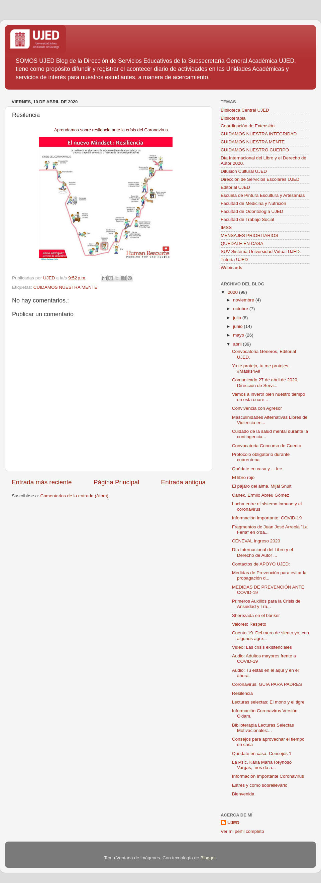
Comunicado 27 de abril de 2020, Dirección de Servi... (265, 382)
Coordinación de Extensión (248, 125)
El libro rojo (243, 477)
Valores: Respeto (249, 624)
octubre (241, 308)
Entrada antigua (183, 482)
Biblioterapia (233, 118)
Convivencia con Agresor (257, 408)
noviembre (244, 299)
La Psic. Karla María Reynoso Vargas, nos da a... (262, 765)
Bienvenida (243, 793)
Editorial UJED (235, 187)
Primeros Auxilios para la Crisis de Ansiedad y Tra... (266, 604)
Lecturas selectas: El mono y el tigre (268, 702)
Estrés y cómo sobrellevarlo (260, 785)
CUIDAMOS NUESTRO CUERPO (255, 149)
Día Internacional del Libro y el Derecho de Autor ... (262, 552)
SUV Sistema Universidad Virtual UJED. (261, 251)
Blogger (208, 857)
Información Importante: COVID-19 (267, 517)
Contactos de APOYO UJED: (261, 563)
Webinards (231, 267)
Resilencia (242, 693)
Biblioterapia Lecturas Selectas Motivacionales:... (263, 728)
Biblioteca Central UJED (245, 110)
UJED (233, 822)
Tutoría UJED (234, 259)
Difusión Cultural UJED (244, 171)
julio (237, 317)
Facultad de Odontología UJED (252, 211)
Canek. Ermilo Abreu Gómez (260, 495)
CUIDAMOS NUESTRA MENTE (65, 287)
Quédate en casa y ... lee (257, 468)
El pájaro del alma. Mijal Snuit (262, 486)
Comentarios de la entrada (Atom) (74, 495)
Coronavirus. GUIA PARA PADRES (267, 684)
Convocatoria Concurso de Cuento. (267, 445)
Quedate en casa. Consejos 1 (262, 753)
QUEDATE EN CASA (242, 243)
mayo (239, 335)
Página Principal (116, 482)
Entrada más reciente (42, 482)
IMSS (226, 227)
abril (238, 344)
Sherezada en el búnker (256, 615)
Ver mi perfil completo (242, 831)
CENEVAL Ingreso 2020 (256, 540)
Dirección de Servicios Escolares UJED (260, 179)
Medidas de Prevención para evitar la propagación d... (269, 575)
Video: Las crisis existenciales (262, 647)
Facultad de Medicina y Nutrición (253, 203)
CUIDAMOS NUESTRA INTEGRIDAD (259, 133)
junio (238, 326)
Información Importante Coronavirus (268, 776)
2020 (233, 292)
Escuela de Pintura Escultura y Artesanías (263, 195)
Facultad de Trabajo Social (247, 219)
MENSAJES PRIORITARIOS (249, 235)
